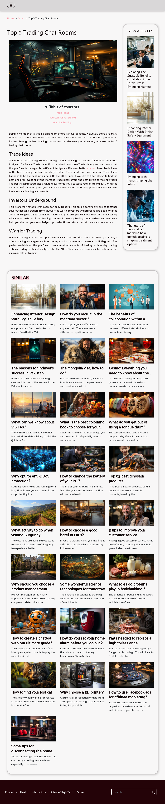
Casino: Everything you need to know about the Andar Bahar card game (129, 372)
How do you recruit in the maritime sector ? (81, 316)
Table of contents (64, 106)
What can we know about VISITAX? (32, 424)
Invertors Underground (62, 117)
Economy (11, 792)
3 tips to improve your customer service (127, 532)
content (91, 168)
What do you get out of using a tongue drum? (128, 424)
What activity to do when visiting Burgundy (32, 532)
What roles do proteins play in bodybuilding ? (128, 586)
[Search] (133, 792)
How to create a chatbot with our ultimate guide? (31, 640)
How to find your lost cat (31, 691)
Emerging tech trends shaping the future (139, 180)
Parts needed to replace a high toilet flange (130, 640)
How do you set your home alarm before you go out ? (82, 640)
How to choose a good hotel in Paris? (78, 532)
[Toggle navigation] (11, 5)
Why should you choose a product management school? (32, 588)
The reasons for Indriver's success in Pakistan (32, 370)
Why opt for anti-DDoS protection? (30, 478)
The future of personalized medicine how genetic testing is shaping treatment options (139, 235)
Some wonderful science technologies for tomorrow (82, 586)
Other (21, 18)
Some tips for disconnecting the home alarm (31, 750)
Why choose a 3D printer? (81, 691)
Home (10, 18)
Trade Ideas (62, 112)
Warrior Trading (62, 122)
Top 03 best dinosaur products (126, 478)
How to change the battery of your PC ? (82, 478)
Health (24, 792)
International (39, 792)
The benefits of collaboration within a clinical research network (130, 318)
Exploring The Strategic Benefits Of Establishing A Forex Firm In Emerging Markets (139, 79)
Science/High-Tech (61, 792)
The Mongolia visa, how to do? (81, 370)
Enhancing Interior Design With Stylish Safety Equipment (140, 131)
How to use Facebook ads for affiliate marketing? (130, 694)
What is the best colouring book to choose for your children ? (82, 426)
